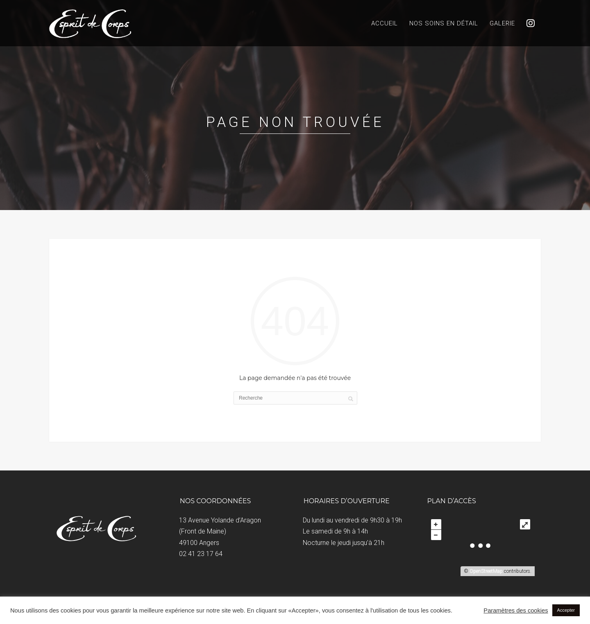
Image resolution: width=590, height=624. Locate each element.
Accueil (384, 23)
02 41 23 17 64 (200, 554)
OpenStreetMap (486, 571)
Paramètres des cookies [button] (515, 610)
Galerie (502, 23)
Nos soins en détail (443, 23)
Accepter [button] (566, 610)
